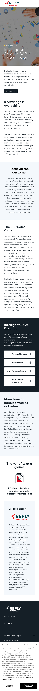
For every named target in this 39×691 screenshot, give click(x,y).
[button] (11, 91)
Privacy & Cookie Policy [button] (11, 640)
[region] (19, 666)
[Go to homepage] (14, 3)
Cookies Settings (9, 686)
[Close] (36, 644)
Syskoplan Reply (18, 509)
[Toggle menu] (35, 3)
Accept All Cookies (28, 686)
